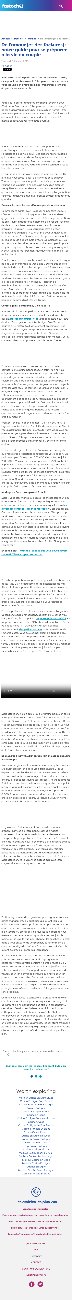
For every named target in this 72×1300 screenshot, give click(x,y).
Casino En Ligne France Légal (36, 1105)
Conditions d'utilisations (36, 1269)
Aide (36, 1250)
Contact (36, 1262)
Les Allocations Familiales (35, 1209)
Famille (32, 39)
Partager (6, 66)
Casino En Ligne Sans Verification (36, 1118)
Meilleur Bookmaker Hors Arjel (36, 1153)
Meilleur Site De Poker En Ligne (36, 1170)
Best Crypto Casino (36, 1142)
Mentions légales (36, 1275)
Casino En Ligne (36, 1115)
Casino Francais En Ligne (36, 1129)
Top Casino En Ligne (36, 1146)
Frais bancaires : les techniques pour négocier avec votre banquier (35, 1215)
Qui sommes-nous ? (36, 1244)
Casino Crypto (36, 1122)
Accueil (5, 39)
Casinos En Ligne (36, 1108)
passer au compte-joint (24, 319)
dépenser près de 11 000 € (51, 618)
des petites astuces (30, 629)
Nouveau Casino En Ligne (36, 1139)
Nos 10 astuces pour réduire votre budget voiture (35, 1228)
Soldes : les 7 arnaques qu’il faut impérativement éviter (35, 1234)
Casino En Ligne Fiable (36, 1149)
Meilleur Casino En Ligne (36, 1160)
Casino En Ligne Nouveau (36, 1136)
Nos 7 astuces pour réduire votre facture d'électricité (35, 1222)
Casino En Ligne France (36, 1112)
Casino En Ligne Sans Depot (36, 1101)
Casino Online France (36, 1132)
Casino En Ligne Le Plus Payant (36, 1125)
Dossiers (19, 39)
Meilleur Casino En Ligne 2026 (36, 1098)
